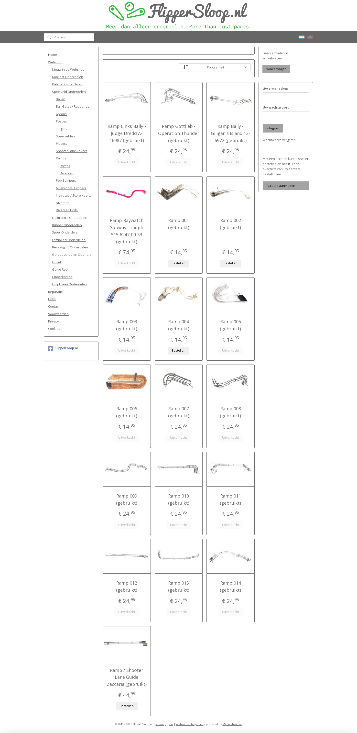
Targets (61, 128)
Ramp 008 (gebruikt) (230, 412)
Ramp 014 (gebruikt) (230, 586)
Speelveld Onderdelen (69, 91)
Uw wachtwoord (276, 107)
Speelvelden (65, 136)
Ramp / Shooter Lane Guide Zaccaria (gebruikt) (126, 677)
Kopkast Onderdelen (67, 77)
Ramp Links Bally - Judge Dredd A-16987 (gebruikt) (126, 133)
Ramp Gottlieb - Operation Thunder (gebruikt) (178, 133)
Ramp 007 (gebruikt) (178, 412)
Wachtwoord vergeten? (280, 140)
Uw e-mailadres (275, 88)
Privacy (53, 321)
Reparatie (55, 291)
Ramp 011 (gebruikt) (230, 499)
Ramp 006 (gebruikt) (126, 412)
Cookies (54, 328)
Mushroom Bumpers (71, 188)
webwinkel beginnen (190, 724)
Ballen (60, 99)
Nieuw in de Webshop (68, 69)
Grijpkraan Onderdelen (69, 284)
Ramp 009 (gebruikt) (126, 499)
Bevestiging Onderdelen (70, 247)
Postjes (61, 121)
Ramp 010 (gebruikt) (178, 499)
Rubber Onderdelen (67, 225)
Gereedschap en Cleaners (71, 254)
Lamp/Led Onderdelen (69, 240)
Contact (53, 306)
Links (52, 299)
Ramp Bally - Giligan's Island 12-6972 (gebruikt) (230, 133)
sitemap (161, 724)
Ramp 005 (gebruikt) (230, 325)
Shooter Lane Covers (71, 151)
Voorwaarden (58, 314)
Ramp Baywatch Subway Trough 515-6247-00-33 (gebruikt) (126, 230)
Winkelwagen (276, 69)
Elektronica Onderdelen (69, 217)
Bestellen (178, 263)
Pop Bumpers (66, 180)
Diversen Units (67, 210)
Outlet (56, 262)
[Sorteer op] (214, 67)
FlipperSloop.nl (63, 348)
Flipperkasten (62, 277)
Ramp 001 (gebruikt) (178, 223)
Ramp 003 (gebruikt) (126, 325)
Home (52, 54)
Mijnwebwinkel (232, 724)
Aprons (61, 114)
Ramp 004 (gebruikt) (178, 325)
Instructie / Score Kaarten (75, 195)
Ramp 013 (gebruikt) (178, 586)
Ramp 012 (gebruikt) (126, 586)
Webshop (55, 62)
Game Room (61, 269)
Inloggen (273, 128)
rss (171, 724)
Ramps (61, 158)
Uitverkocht (126, 162)
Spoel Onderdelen (65, 232)
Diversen (66, 173)
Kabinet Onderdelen (67, 84)
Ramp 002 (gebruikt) (230, 223)
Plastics (61, 143)
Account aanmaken (281, 185)
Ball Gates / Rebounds (72, 106)
